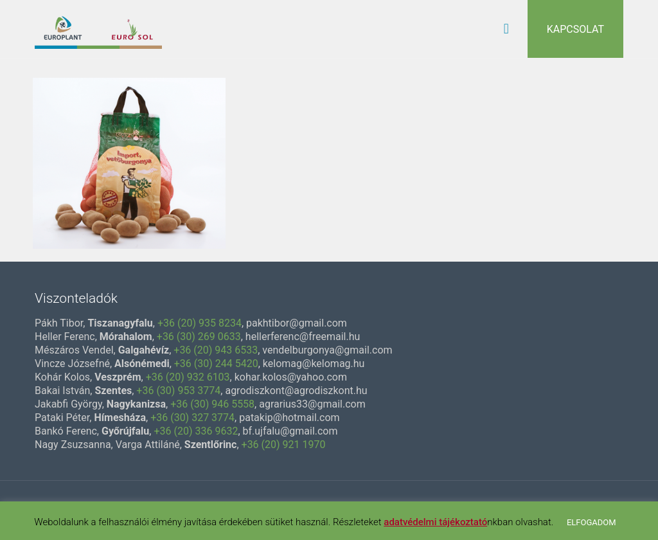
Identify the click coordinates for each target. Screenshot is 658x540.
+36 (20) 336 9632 (196, 431)
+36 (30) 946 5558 (212, 404)
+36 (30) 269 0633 (199, 336)
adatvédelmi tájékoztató (435, 522)
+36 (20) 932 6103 (188, 377)
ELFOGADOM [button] (591, 522)
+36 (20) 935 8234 (199, 323)
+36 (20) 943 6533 (215, 350)
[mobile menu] (506, 29)
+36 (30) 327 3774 (192, 417)
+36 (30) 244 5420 (216, 363)
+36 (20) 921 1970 (284, 444)
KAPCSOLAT (575, 29)
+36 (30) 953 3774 (178, 390)
